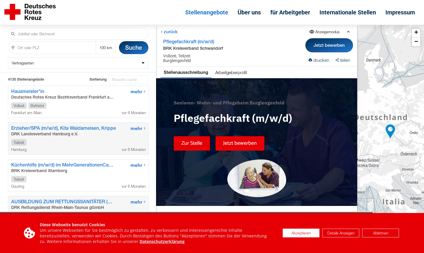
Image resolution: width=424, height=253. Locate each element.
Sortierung (98, 79)
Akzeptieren (301, 233)
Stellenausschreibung (186, 72)
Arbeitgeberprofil (231, 72)
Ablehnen (380, 233)
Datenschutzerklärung (162, 241)
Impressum (400, 12)
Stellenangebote (206, 12)
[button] (390, 131)
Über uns (249, 12)
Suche (133, 47)
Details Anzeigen (341, 233)
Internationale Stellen (347, 12)
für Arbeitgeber (290, 12)
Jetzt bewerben (329, 45)
